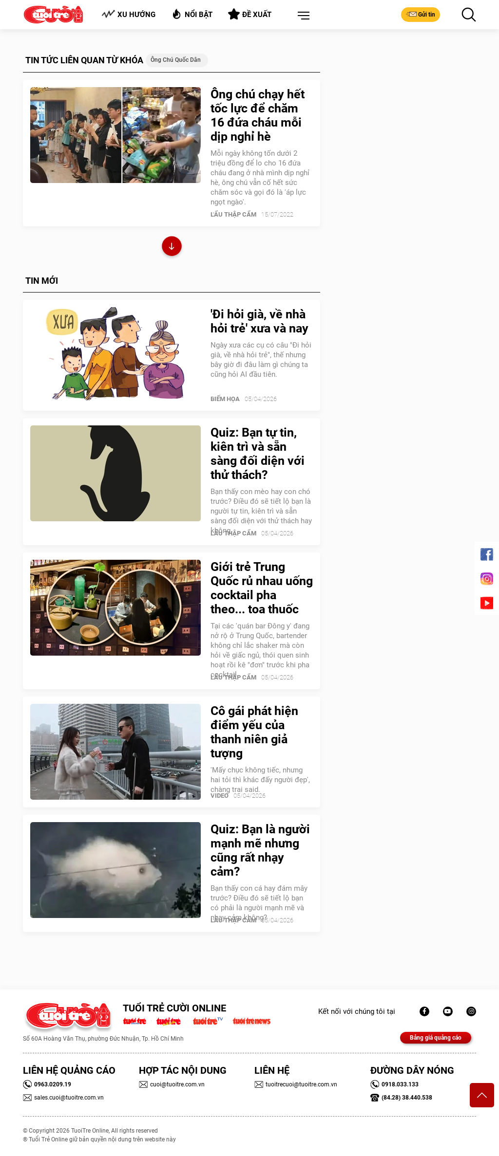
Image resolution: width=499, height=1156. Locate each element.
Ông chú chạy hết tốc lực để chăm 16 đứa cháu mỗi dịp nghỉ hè (258, 115)
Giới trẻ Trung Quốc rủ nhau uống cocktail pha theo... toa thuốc (262, 588)
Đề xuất (249, 14)
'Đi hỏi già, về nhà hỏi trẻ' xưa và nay (259, 321)
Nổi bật (191, 13)
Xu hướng (128, 14)
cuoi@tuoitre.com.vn (172, 1084)
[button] (301, 16)
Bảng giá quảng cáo (435, 1037)
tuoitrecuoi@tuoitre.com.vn (295, 1084)
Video (220, 795)
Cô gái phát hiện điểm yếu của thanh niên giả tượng (254, 732)
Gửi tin (420, 14)
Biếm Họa (225, 399)
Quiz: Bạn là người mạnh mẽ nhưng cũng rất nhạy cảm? (260, 850)
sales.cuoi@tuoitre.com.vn (63, 1097)
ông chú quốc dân (176, 59)
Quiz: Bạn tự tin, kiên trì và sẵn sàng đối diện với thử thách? (258, 453)
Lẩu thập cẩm (233, 214)
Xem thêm (171, 247)
